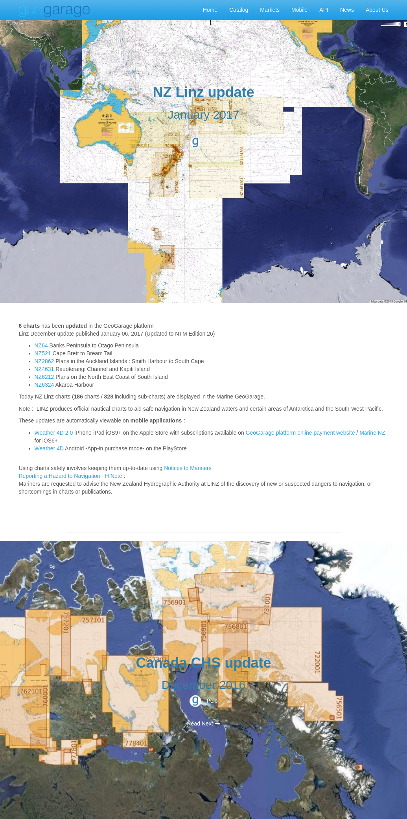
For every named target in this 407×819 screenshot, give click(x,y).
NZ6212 (44, 377)
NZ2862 (44, 361)
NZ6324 (44, 385)
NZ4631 (44, 369)
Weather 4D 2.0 (55, 433)
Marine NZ (372, 433)
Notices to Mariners (188, 468)
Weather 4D (49, 448)
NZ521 (43, 353)
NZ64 (41, 345)
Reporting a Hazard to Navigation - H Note (70, 476)
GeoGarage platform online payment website (300, 433)
